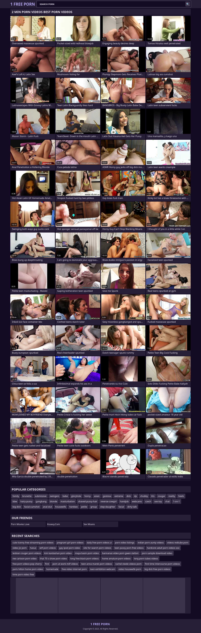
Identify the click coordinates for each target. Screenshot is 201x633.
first (47, 563)
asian (97, 496)
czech (148, 501)
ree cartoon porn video (25, 558)
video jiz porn (20, 547)
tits (152, 496)
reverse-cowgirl (108, 501)
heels (181, 496)
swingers (54, 496)
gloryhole (76, 496)
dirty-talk (132, 506)
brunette (27, 496)
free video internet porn (74, 569)
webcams (137, 501)
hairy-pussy (26, 501)
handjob (124, 501)
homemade (52, 569)
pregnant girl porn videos (70, 542)
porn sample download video (157, 553)
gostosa (107, 496)
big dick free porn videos (157, 569)
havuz (33, 547)
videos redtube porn (177, 542)
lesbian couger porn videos (27, 553)
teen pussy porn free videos (129, 547)
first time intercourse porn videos (162, 563)
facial (121, 506)
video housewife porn (130, 569)
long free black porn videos (84, 558)
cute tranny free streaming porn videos (33, 542)
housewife (60, 506)
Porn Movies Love (20, 524)
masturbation (68, 501)
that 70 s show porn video (53, 558)
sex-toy (158, 501)
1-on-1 (176, 501)
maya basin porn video (87, 553)
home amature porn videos (116, 558)
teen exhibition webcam (102, 569)
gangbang (41, 501)
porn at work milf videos (65, 563)
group (93, 506)
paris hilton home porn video (28, 569)
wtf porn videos (48, 547)
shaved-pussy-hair (87, 501)
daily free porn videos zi (99, 542)
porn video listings (124, 542)
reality (171, 496)
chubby (144, 496)
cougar (161, 496)
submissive (40, 496)
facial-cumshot (32, 506)
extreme (118, 496)
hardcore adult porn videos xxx (163, 547)
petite (84, 506)
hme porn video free (23, 574)
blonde (53, 501)
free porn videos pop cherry (27, 563)
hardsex (73, 506)
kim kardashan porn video (58, 553)
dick (128, 496)
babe (65, 496)
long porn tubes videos (146, 558)
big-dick (17, 506)
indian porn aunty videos (151, 542)
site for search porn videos (97, 547)
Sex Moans (89, 524)
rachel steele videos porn (128, 563)
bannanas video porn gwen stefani (120, 553)
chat (167, 501)
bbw (15, 501)
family (16, 496)
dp (135, 496)
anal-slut (47, 506)
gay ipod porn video (69, 547)
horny (87, 496)
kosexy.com (53, 524)
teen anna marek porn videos (96, 563)
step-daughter (107, 506)
